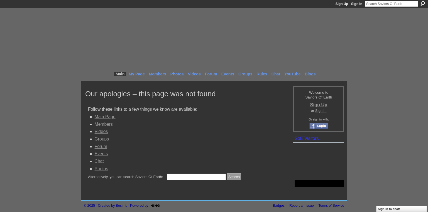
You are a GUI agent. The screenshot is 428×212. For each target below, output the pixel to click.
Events (101, 153)
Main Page (105, 116)
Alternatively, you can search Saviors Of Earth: (125, 177)
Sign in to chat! (389, 209)
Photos (101, 168)
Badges (279, 206)
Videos (101, 131)
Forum (101, 146)
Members (104, 124)
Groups (102, 139)
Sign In (356, 4)
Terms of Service (331, 206)
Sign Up (342, 4)
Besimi (121, 206)
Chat (99, 161)
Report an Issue (301, 206)
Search (422, 3)
